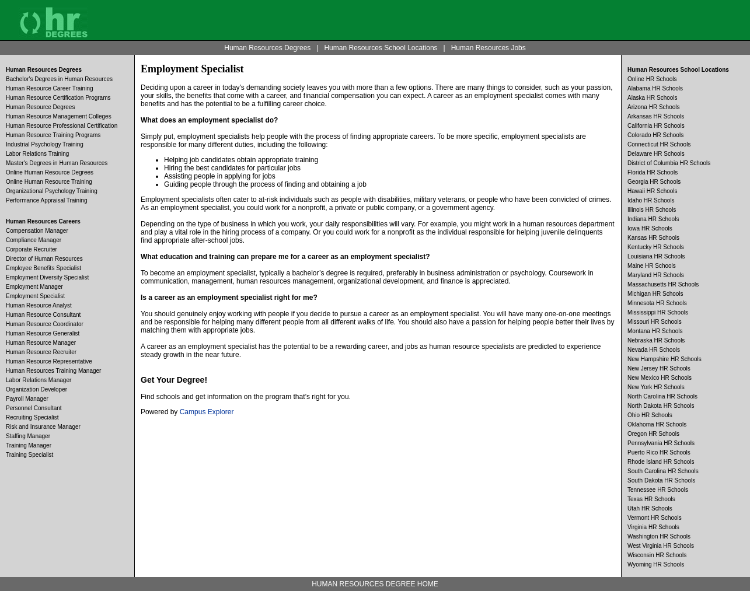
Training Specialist (29, 455)
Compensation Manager (37, 231)
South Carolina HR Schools (663, 471)
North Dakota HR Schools (661, 406)
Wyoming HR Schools (655, 564)
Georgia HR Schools (654, 182)
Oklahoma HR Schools (656, 424)
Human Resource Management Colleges (58, 116)
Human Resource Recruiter (41, 352)
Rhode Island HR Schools (661, 462)
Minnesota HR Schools (657, 303)
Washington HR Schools (658, 536)
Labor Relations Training (37, 154)
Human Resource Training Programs (53, 135)
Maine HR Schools (651, 266)
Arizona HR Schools (653, 107)
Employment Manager (34, 287)
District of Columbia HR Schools (668, 163)
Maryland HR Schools (655, 275)
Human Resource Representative (49, 361)
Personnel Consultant (34, 408)
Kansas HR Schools (653, 238)
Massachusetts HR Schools (663, 284)
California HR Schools (656, 126)
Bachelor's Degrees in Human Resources (59, 79)
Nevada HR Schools (653, 350)
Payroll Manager (27, 399)
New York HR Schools (656, 387)
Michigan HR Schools (655, 294)
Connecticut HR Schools (658, 144)
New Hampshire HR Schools (664, 359)
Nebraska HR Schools (656, 340)
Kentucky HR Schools (655, 247)
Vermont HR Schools (654, 518)
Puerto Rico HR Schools (658, 452)
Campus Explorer (207, 412)
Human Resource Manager (41, 343)
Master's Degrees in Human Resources (56, 163)
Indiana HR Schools (653, 219)
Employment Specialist (35, 296)
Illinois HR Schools (651, 210)
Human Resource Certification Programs (58, 98)
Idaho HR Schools (651, 200)
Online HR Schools (651, 79)
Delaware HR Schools (656, 154)
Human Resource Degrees (40, 107)
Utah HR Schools (649, 508)
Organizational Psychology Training (51, 191)
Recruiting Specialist (32, 417)
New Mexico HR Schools (659, 378)
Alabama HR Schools (655, 88)
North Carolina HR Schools (662, 396)
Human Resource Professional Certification (61, 126)
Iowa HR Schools (649, 228)
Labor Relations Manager (38, 380)
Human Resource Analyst (39, 305)
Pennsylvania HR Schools (661, 443)
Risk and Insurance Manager (43, 427)
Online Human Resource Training (49, 182)
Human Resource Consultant (43, 315)
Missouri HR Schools (654, 322)
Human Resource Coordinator (44, 324)
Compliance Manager (33, 240)
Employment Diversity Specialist (47, 277)
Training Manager (28, 445)
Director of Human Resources (44, 259)
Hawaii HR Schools (652, 191)
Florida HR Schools (652, 172)
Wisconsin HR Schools (656, 555)
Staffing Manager (28, 436)
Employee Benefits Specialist (43, 268)
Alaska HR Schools (652, 98)
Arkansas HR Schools (655, 116)
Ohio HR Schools (649, 415)
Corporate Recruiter (31, 249)
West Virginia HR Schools (660, 546)
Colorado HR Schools (655, 135)
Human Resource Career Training (49, 88)
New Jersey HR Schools (658, 368)
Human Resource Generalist (42, 333)
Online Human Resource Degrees (49, 172)
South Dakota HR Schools (661, 480)
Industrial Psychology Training (44, 144)
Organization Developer (36, 389)
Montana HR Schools (655, 331)
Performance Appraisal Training (47, 200)
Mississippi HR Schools (657, 312)
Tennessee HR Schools (657, 490)
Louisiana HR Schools (656, 256)
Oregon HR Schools (653, 434)
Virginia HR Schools (653, 527)
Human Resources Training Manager (53, 371)
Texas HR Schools (651, 499)
